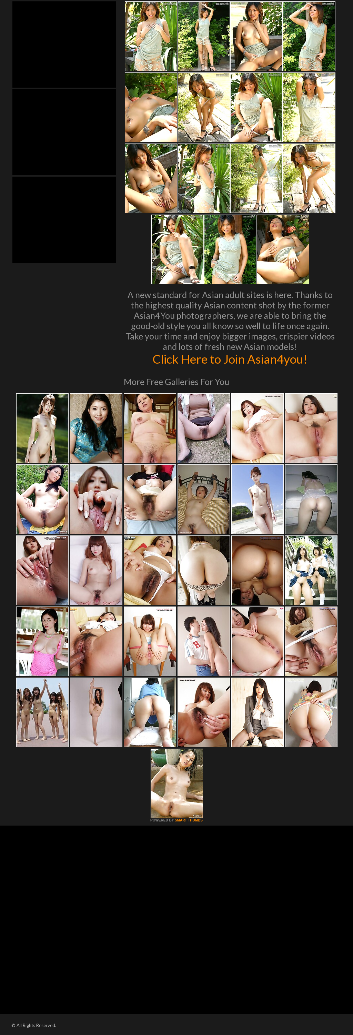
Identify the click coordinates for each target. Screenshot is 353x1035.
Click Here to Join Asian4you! (229, 359)
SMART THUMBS (189, 820)
